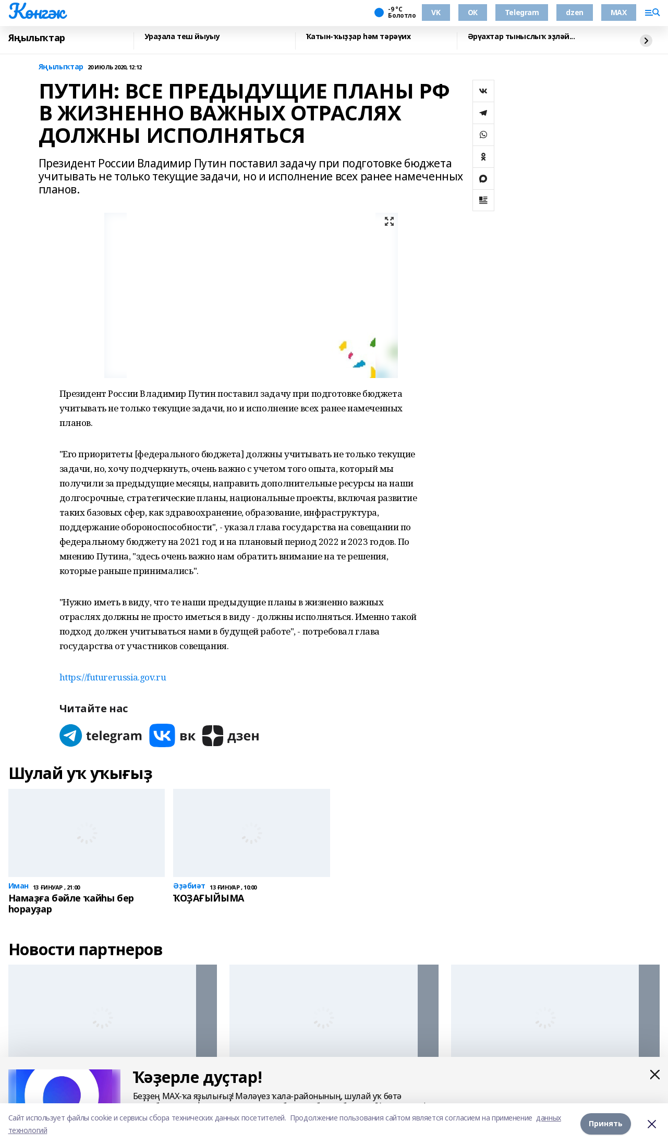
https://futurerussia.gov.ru (112, 677)
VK (435, 12)
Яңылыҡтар (36, 38)
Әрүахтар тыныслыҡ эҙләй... (521, 36)
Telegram (522, 12)
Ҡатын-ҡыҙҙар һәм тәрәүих (358, 36)
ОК (473, 12)
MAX (619, 12)
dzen (574, 12)
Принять (606, 1124)
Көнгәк (36, 11)
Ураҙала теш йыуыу (182, 36)
